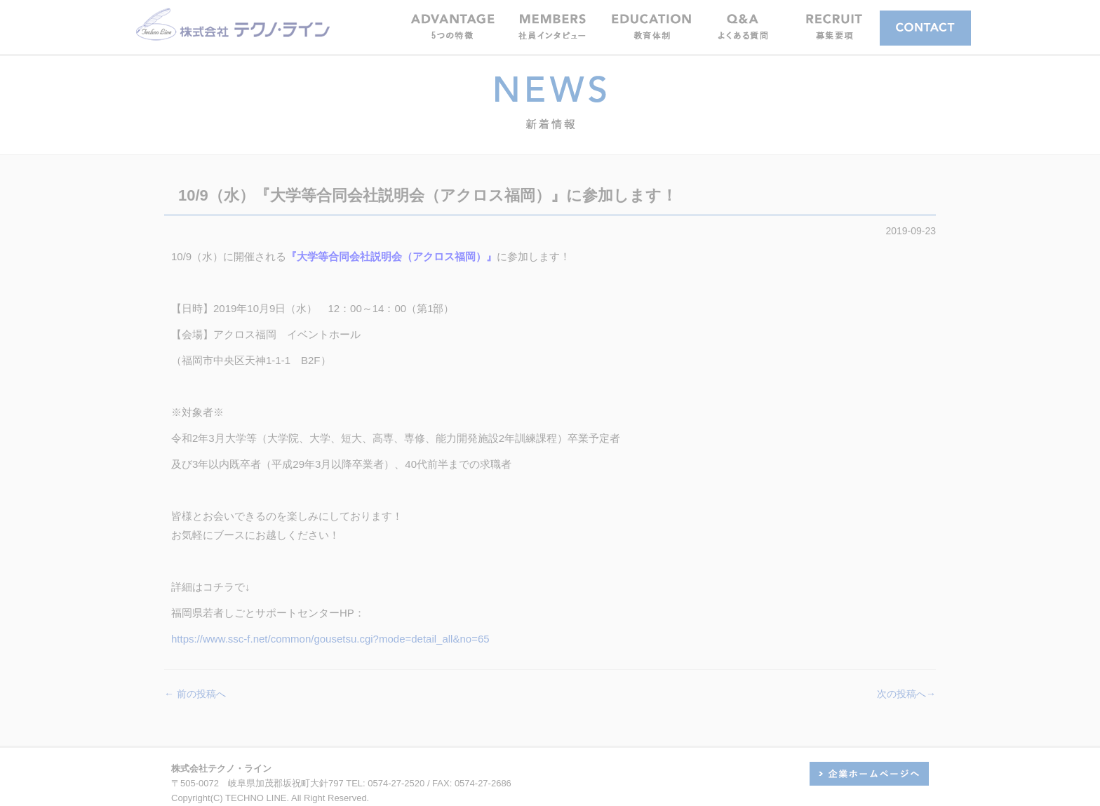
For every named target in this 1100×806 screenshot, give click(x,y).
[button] (552, 26)
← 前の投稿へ (195, 693)
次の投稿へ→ (906, 693)
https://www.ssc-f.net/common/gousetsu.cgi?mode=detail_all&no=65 (330, 639)
